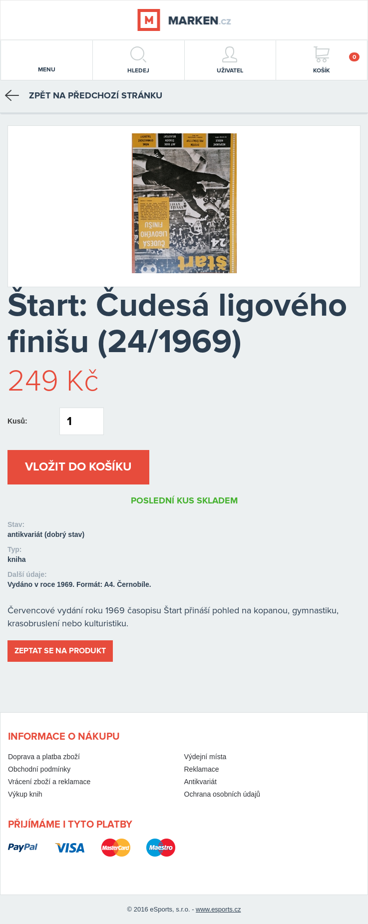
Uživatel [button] (230, 60)
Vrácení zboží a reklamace (49, 782)
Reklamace (201, 769)
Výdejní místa (205, 757)
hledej (138, 60)
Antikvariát (200, 782)
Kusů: (17, 421)
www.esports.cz (218, 909)
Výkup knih (25, 794)
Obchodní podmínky (39, 769)
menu (46, 61)
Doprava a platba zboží (44, 757)
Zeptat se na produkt (60, 651)
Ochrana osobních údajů (222, 794)
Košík (336, 60)
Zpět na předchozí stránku (83, 95)
